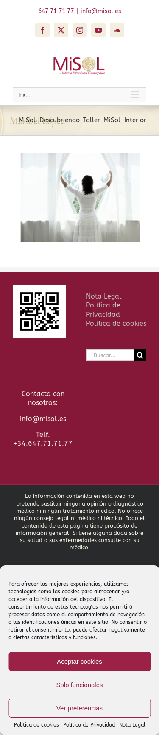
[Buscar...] (110, 355)
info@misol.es (101, 11)
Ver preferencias (79, 708)
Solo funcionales (79, 684)
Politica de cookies (36, 725)
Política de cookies (116, 323)
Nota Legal (132, 725)
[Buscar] (140, 355)
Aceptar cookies (79, 661)
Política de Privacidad (89, 725)
